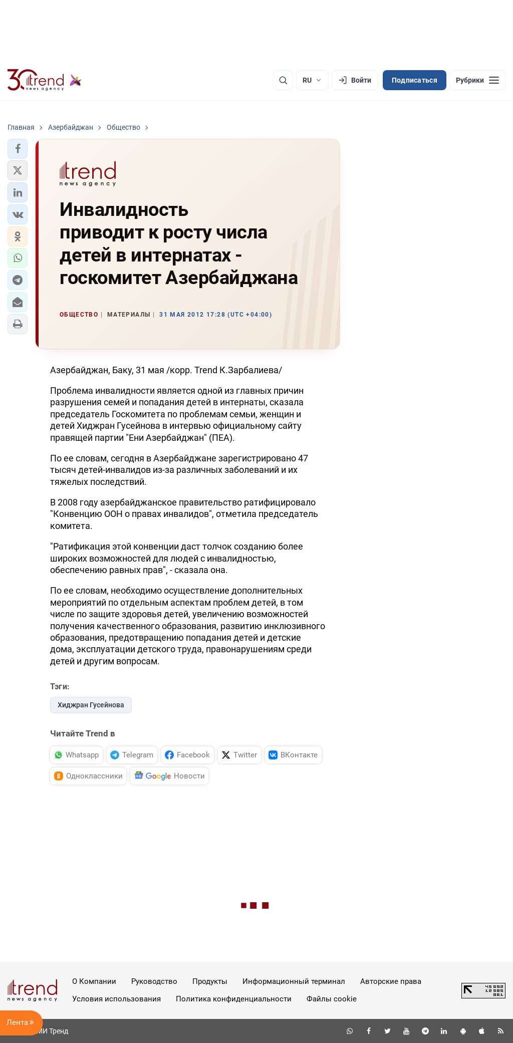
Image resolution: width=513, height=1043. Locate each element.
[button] (17, 148)
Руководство (154, 981)
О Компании (94, 981)
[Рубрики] (477, 80)
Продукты (209, 981)
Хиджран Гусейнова (91, 705)
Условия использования (116, 998)
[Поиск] (283, 80)
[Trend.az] (45, 80)
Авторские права (390, 981)
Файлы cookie (332, 998)
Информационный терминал (293, 981)
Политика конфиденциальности (234, 998)
